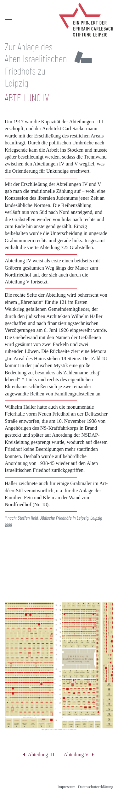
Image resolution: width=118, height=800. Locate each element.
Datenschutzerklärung (95, 787)
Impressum (67, 787)
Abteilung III (41, 754)
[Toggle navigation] (8, 19)
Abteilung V (76, 754)
